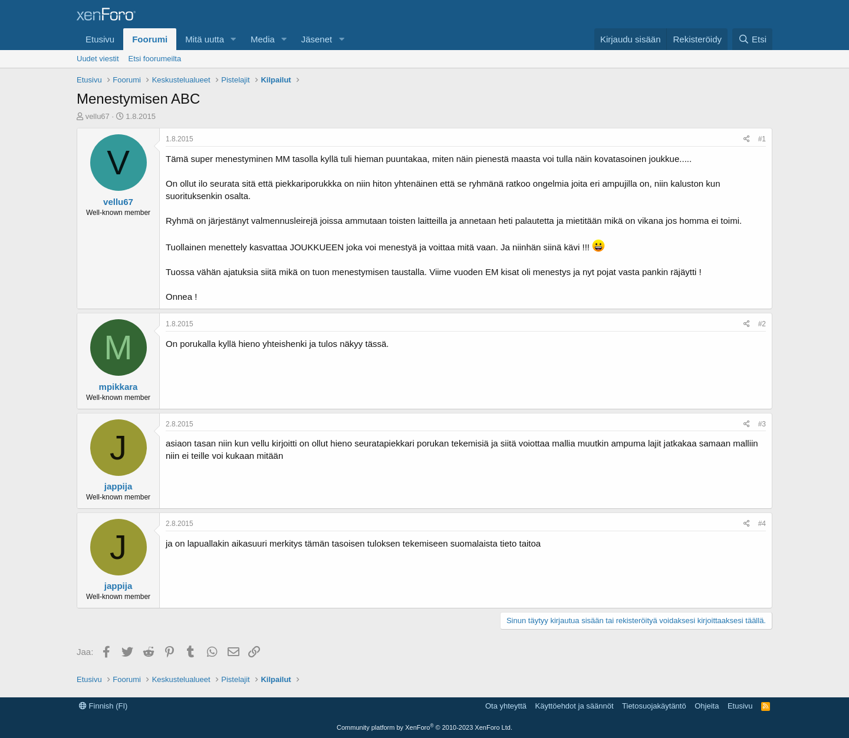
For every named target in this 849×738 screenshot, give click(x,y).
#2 (762, 324)
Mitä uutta (204, 39)
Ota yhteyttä (505, 705)
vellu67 (97, 116)
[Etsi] (752, 39)
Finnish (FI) (103, 705)
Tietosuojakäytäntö (654, 705)
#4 (762, 523)
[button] (233, 39)
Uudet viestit (98, 58)
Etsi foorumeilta (155, 58)
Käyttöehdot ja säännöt (574, 705)
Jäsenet (317, 39)
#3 (762, 424)
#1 (762, 139)
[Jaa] (746, 139)
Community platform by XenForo (424, 727)
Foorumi (149, 39)
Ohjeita (707, 705)
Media (263, 39)
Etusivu (99, 39)
